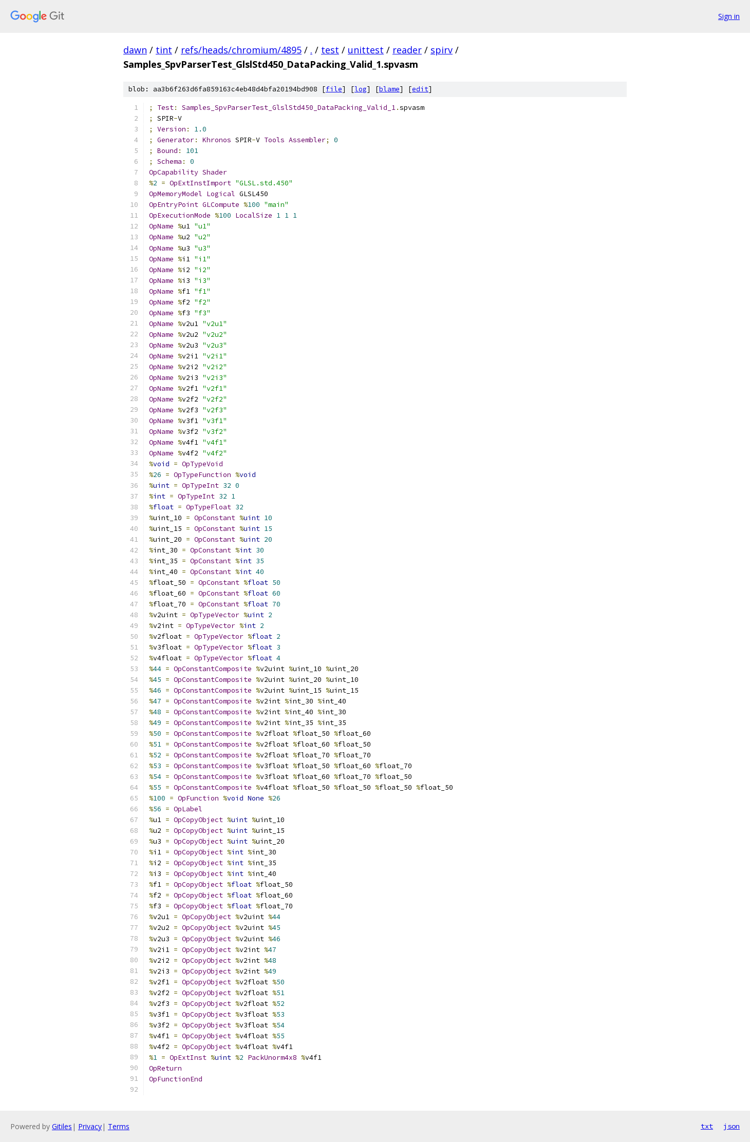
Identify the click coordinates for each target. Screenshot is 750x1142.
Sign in (729, 16)
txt (707, 1126)
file (334, 89)
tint (164, 50)
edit (420, 89)
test (330, 50)
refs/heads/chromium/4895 (241, 50)
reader (407, 50)
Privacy (90, 1126)
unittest (366, 50)
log (360, 89)
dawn (135, 50)
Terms (118, 1126)
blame (389, 89)
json (731, 1126)
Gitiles (62, 1126)
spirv (441, 50)
